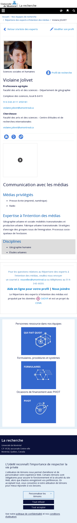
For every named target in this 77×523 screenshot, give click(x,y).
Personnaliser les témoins (40, 495)
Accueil (5, 16)
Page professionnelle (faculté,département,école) (13, 136)
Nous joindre (61, 289)
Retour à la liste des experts (22, 29)
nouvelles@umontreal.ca (33, 279)
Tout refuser (38, 501)
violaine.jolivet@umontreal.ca (18, 107)
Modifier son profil (64, 29)
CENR (38, 302)
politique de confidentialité (29, 513)
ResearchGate (6, 136)
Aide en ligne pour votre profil (28, 289)
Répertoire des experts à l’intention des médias (27, 20)
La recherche (27, 5)
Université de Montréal (9, 4)
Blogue (21, 136)
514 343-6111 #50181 (15, 101)
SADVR (42, 298)
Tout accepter (38, 507)
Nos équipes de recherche (24, 16)
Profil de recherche (62, 72)
